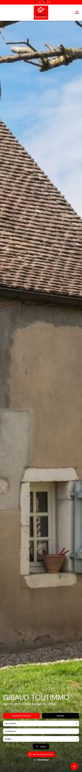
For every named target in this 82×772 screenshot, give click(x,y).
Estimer (60, 715)
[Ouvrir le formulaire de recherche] (41, 747)
